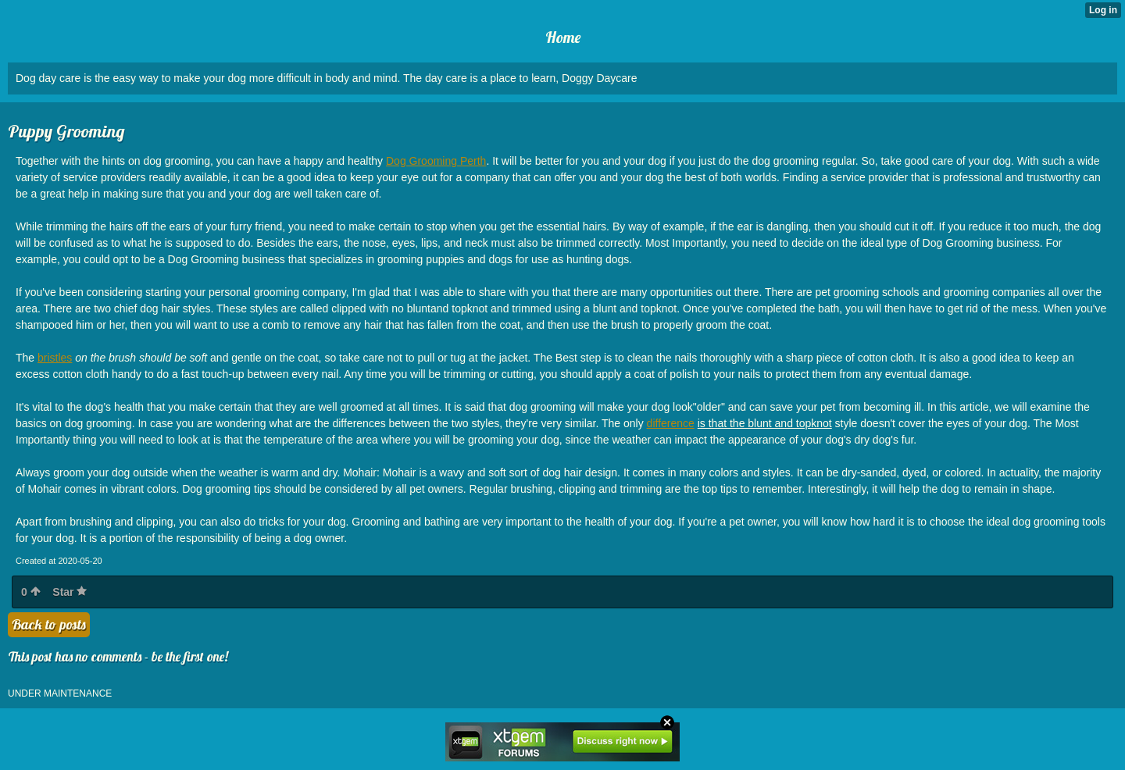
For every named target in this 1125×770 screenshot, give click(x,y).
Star (69, 592)
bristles (55, 357)
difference (671, 423)
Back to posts (49, 624)
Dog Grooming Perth (436, 161)
